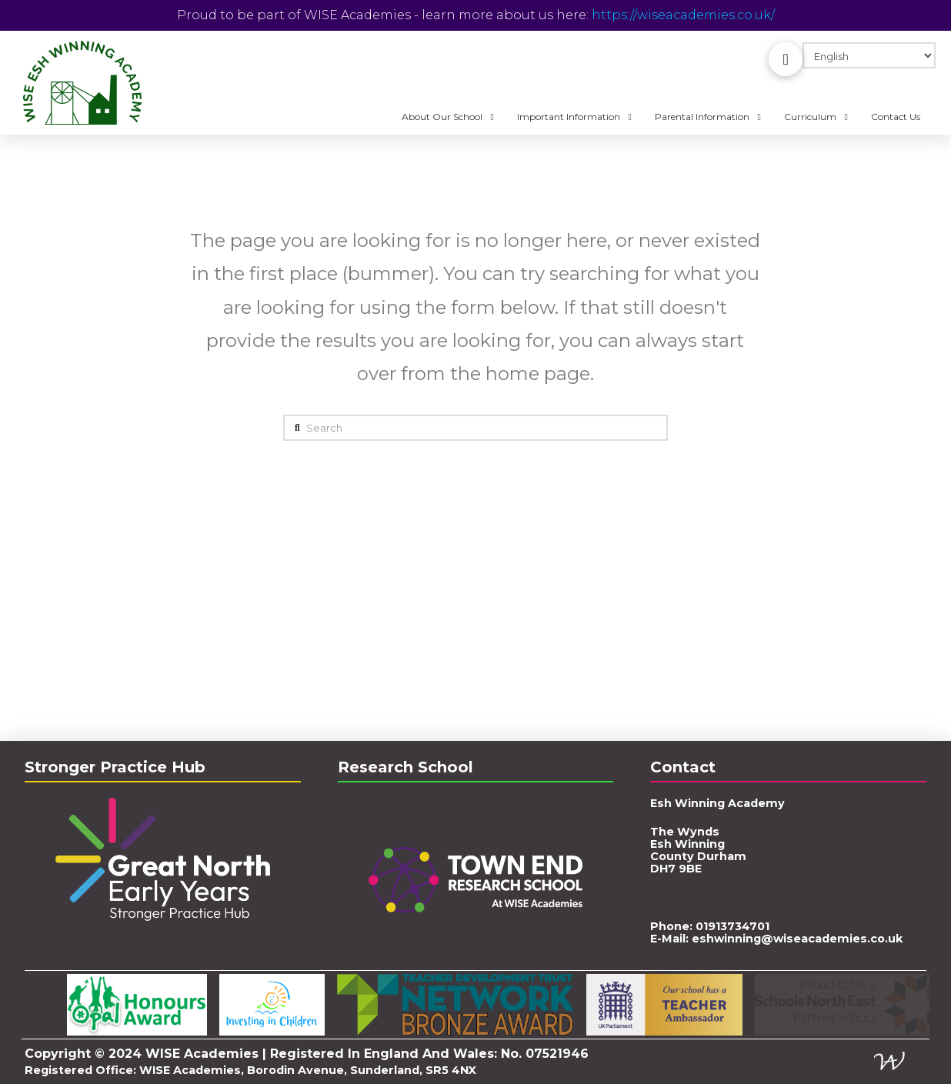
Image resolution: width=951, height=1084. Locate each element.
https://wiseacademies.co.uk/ (683, 15)
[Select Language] (869, 55)
